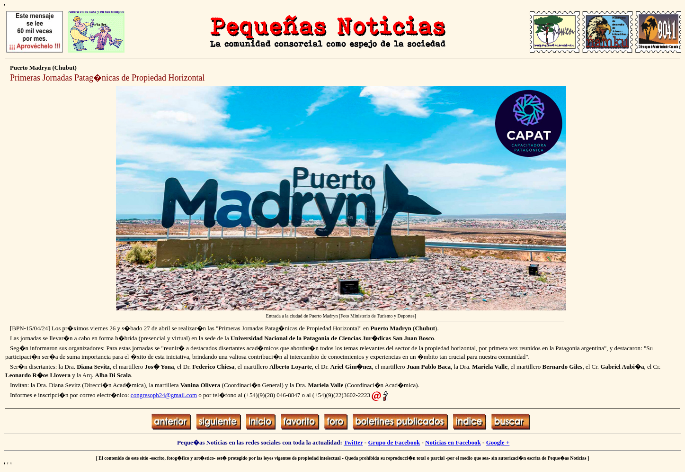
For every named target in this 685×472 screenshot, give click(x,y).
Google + (498, 442)
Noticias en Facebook (453, 442)
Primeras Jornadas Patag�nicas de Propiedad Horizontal (107, 77)
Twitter (353, 442)
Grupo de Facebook (394, 442)
